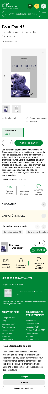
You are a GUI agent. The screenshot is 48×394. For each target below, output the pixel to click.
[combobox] (19, 247)
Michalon (29, 336)
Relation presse (8, 330)
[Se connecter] (36, 6)
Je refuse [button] (24, 382)
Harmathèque (31, 321)
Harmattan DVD (32, 324)
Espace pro (6, 337)
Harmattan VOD (32, 327)
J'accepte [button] (24, 377)
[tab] (13, 132)
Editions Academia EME (35, 330)
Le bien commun (32, 340)
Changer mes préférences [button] (24, 388)
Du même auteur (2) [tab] (12, 232)
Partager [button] (31, 122)
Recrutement (7, 333)
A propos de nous (8, 318)
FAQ (4, 321)
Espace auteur (7, 340)
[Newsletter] (30, 6)
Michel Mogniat (10, 41)
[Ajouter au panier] (38, 250)
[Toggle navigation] (44, 14)
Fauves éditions (32, 333)
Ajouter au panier (29, 143)
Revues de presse (8, 327)
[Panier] (43, 6)
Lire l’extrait (9, 118)
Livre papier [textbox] (17, 247)
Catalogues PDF (8, 324)
